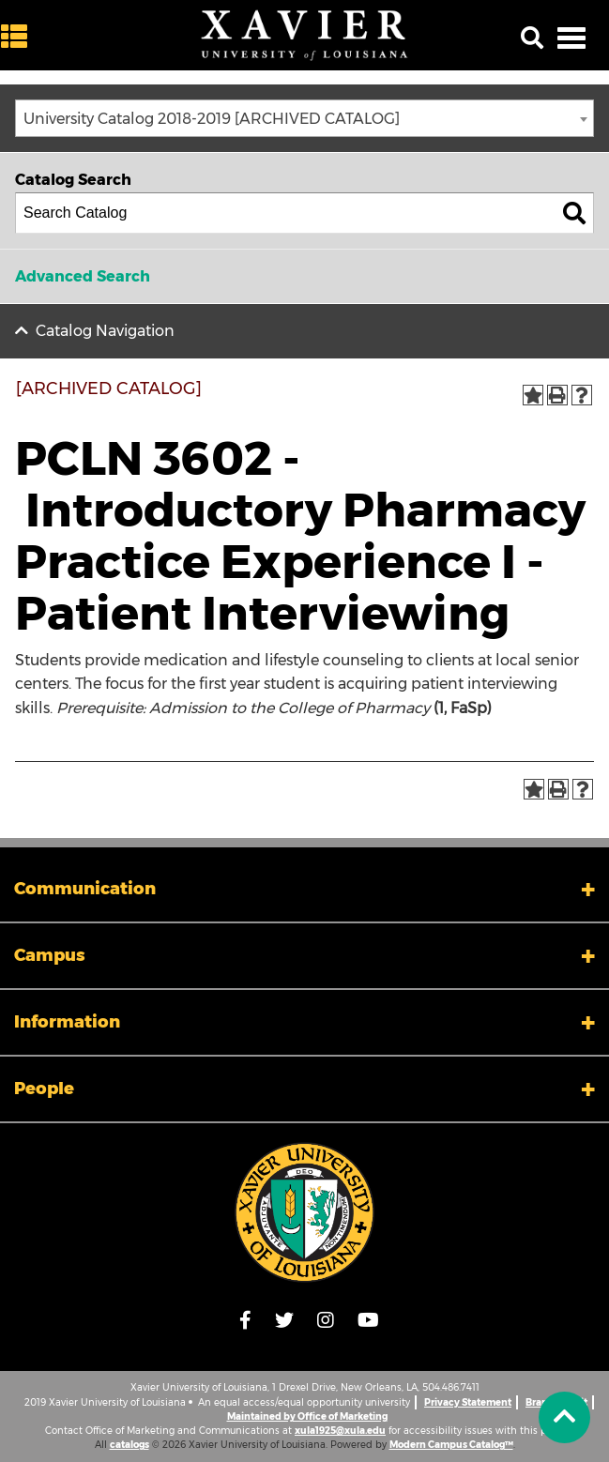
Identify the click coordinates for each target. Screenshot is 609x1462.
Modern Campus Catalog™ (451, 1445)
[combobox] (304, 118)
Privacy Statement (467, 1402)
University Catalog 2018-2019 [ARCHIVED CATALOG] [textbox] (211, 119)
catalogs (129, 1445)
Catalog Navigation (105, 331)
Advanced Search (82, 276)
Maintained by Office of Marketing (307, 1416)
